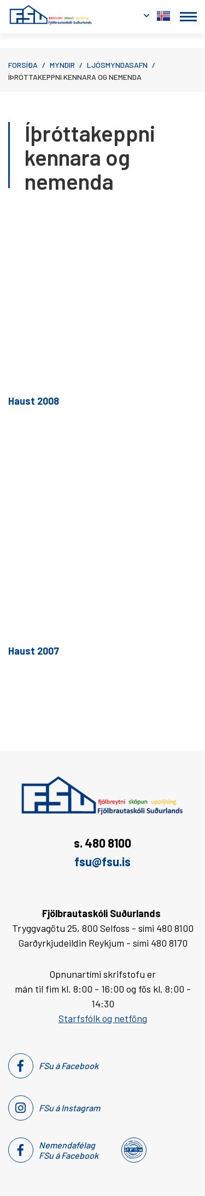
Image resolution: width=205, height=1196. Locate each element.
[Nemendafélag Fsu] (133, 1150)
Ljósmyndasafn (117, 64)
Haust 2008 (33, 401)
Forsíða (23, 64)
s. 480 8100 (102, 843)
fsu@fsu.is (102, 861)
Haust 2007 (33, 651)
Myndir (62, 64)
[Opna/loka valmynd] (188, 16)
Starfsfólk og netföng (102, 1018)
